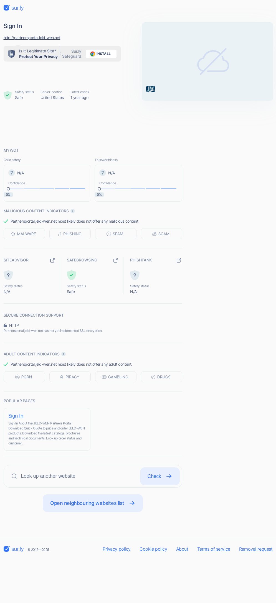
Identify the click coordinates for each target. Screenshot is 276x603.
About (182, 549)
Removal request (256, 549)
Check (160, 476)
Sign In (16, 416)
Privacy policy (117, 549)
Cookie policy (153, 549)
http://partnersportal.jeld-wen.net (32, 37)
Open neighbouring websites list (92, 503)
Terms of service (213, 549)
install (99, 54)
